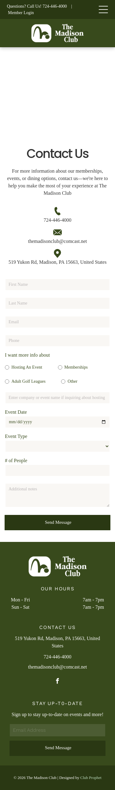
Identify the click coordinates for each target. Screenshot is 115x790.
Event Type (16, 436)
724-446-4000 (55, 6)
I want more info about (27, 355)
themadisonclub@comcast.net (57, 241)
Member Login (21, 12)
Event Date (16, 412)
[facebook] (57, 682)
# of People (16, 460)
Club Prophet (91, 777)
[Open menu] (103, 9)
